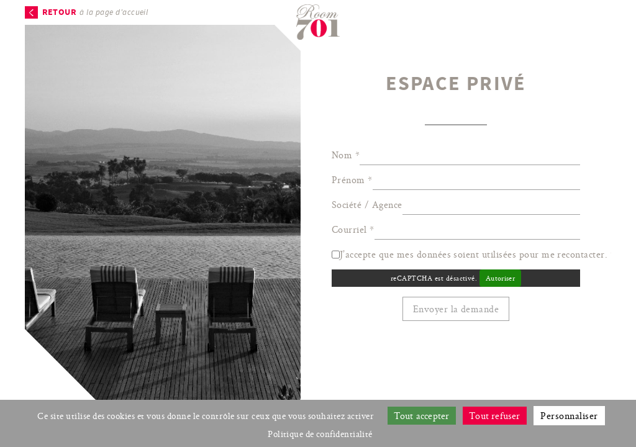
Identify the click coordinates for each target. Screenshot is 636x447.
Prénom (352, 179)
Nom (346, 154)
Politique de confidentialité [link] (320, 434)
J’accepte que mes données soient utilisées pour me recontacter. (477, 254)
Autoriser (500, 278)
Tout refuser (494, 415)
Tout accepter (422, 415)
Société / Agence (367, 204)
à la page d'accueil (95, 12)
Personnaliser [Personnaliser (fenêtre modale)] (568, 415)
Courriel (353, 229)
